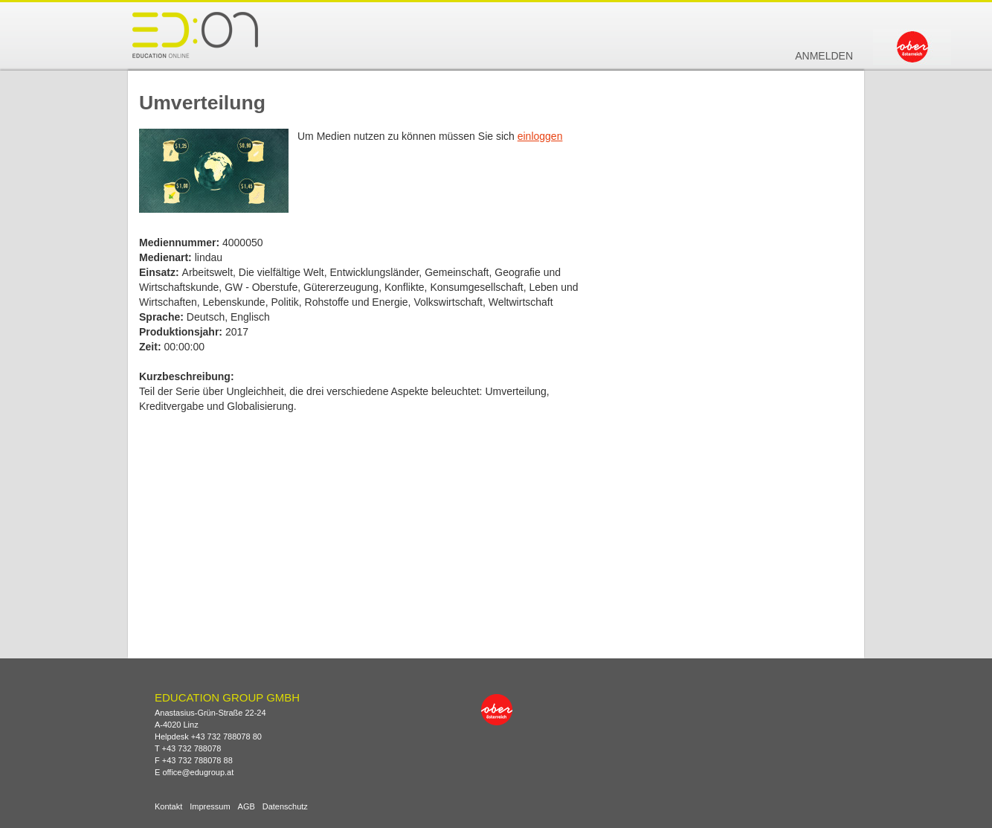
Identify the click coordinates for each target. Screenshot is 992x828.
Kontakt (168, 807)
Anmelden (824, 56)
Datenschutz (285, 807)
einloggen (540, 136)
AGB (246, 807)
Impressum (210, 807)
